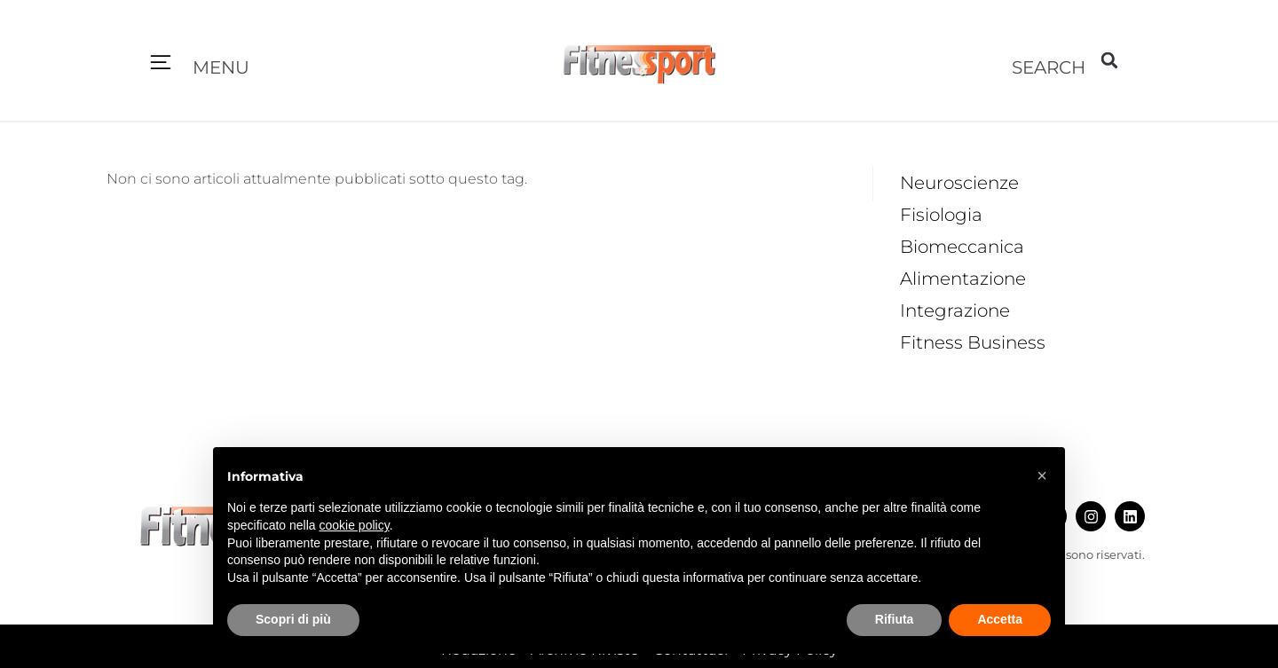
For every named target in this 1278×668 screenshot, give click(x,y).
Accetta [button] (999, 619)
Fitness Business (972, 342)
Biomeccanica (962, 246)
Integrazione (955, 310)
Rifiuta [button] (894, 619)
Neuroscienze (959, 182)
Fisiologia (941, 214)
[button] (160, 63)
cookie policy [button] (355, 525)
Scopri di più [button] (293, 619)
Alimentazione (963, 278)
